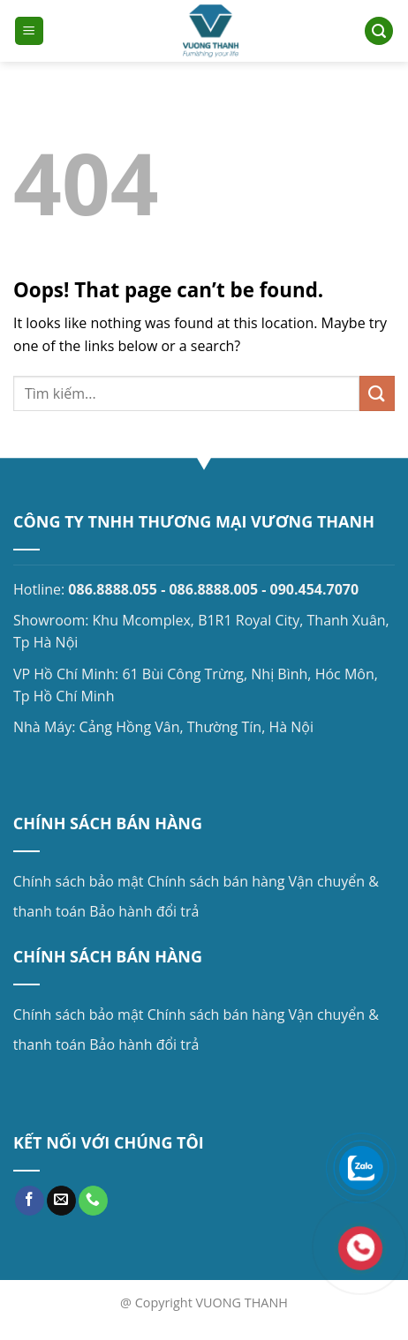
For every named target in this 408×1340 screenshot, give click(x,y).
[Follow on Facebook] (29, 1201)
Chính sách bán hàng (216, 881)
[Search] (379, 31)
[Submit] (377, 393)
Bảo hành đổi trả (144, 911)
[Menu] (29, 31)
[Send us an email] (61, 1201)
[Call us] (93, 1201)
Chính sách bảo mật (78, 881)
